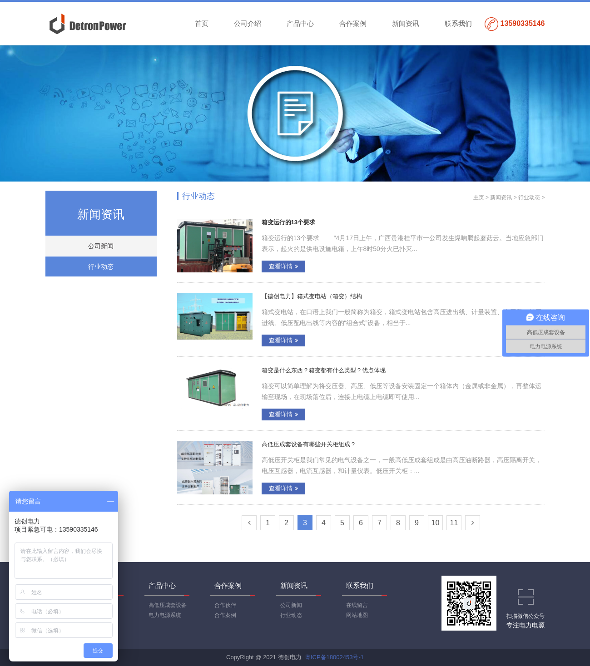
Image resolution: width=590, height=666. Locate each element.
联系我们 (458, 23)
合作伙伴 (225, 605)
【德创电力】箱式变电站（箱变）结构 (312, 296)
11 (454, 523)
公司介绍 (247, 23)
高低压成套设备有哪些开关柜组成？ (309, 444)
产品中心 (300, 23)
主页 (478, 197)
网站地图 (357, 615)
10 (435, 523)
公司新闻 (101, 246)
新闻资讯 (405, 23)
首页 (201, 23)
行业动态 (101, 266)
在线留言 (357, 605)
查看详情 (283, 266)
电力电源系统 (165, 615)
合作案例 (353, 23)
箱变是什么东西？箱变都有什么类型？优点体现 (324, 370)
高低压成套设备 (168, 605)
